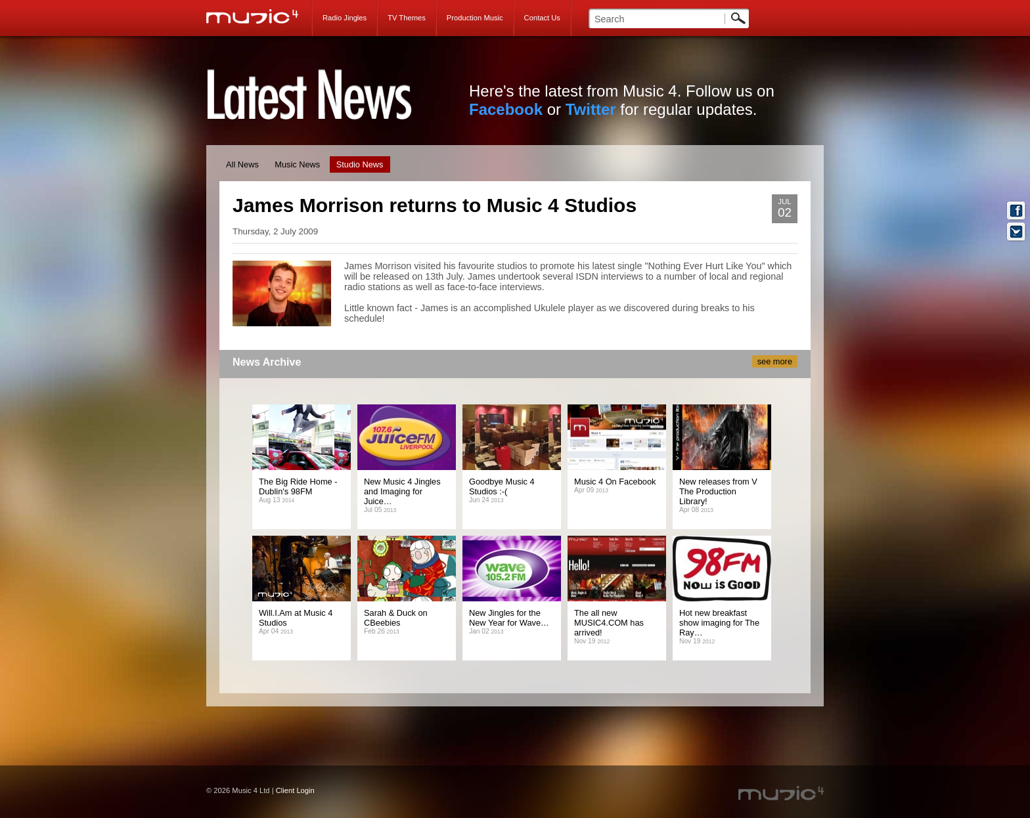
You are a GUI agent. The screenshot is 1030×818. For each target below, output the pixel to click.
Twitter (591, 109)
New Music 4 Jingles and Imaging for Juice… (402, 491)
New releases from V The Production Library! (718, 491)
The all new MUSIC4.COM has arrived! (609, 622)
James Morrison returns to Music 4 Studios (435, 205)
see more (774, 361)
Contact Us (542, 18)
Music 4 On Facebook (615, 481)
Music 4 (259, 16)
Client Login (295, 790)
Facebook (506, 109)
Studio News (360, 164)
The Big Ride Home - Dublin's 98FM (298, 486)
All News (242, 164)
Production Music (475, 18)
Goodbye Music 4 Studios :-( (502, 486)
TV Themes (407, 18)
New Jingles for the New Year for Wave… (509, 618)
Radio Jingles (345, 18)
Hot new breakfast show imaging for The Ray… (719, 622)
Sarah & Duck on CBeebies (396, 618)
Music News (297, 164)
